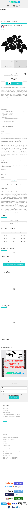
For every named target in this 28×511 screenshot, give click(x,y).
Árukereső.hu (9, 488)
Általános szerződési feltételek (10, 437)
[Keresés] (17, 6)
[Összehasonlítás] (16, 184)
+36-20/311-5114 (8, 453)
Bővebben (14, 180)
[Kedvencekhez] (7, 184)
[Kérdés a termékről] (20, 184)
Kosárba (18, 83)
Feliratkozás (14, 397)
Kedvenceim (6, 430)
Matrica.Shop (4, 169)
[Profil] (11, 6)
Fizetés (4, 441)
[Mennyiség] (9, 83)
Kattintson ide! (4, 104)
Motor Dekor (4, 172)
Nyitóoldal (5, 408)
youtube (16, 458)
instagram (7, 458)
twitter (10, 458)
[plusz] (12, 83)
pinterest (13, 458)
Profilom (5, 426)
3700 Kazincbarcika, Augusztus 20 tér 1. (13, 451)
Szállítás (5, 443)
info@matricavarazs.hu (9, 455)
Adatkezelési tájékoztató (9, 439)
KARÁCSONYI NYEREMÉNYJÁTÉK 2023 (11, 414)
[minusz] (7, 83)
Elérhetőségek (6, 445)
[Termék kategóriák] (8, 6)
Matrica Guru (4, 174)
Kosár (4, 428)
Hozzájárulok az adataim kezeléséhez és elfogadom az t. (14, 394)
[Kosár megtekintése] (20, 6)
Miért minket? (6, 412)
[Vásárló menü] (14, 6)
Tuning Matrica (4, 177)
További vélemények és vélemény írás (14, 264)
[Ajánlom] (11, 184)
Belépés (5, 423)
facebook (4, 458)
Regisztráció (6, 424)
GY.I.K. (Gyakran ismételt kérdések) (11, 416)
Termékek (5, 410)
